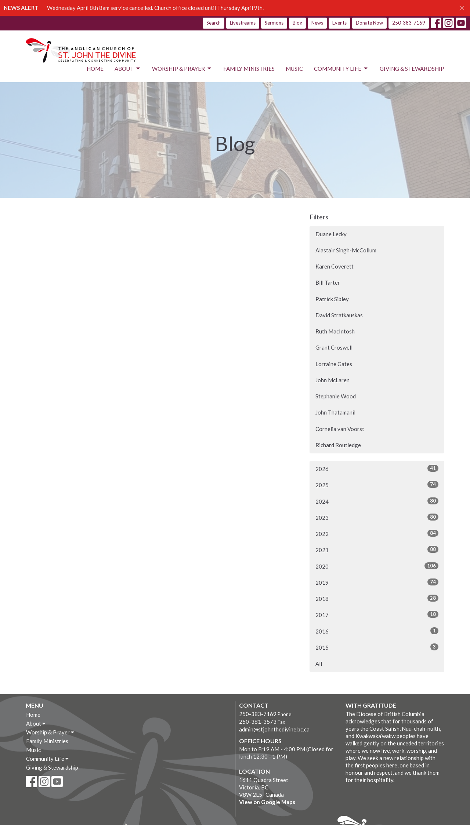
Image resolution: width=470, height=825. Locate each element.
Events (339, 23)
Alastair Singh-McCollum (345, 250)
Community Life (341, 68)
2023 (376, 517)
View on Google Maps (267, 802)
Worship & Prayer (182, 68)
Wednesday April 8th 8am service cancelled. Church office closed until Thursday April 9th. (155, 7)
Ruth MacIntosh (335, 331)
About (128, 68)
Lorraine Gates (333, 364)
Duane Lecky (331, 234)
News (317, 23)
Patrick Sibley (332, 299)
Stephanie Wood (335, 396)
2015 (376, 647)
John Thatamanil (335, 412)
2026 (376, 468)
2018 (376, 598)
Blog (297, 23)
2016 (376, 631)
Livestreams (243, 23)
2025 (376, 484)
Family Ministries (249, 68)
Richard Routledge (338, 445)
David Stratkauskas (339, 315)
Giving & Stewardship (412, 68)
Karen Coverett (334, 266)
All (318, 663)
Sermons (274, 23)
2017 (376, 614)
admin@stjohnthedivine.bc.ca (274, 729)
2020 (376, 566)
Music (294, 68)
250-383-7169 (408, 23)
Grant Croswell (333, 347)
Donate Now (369, 23)
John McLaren (332, 380)
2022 (376, 533)
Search (213, 23)
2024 (376, 501)
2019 (376, 582)
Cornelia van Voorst (339, 429)
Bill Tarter (327, 282)
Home (95, 68)
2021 (376, 549)
